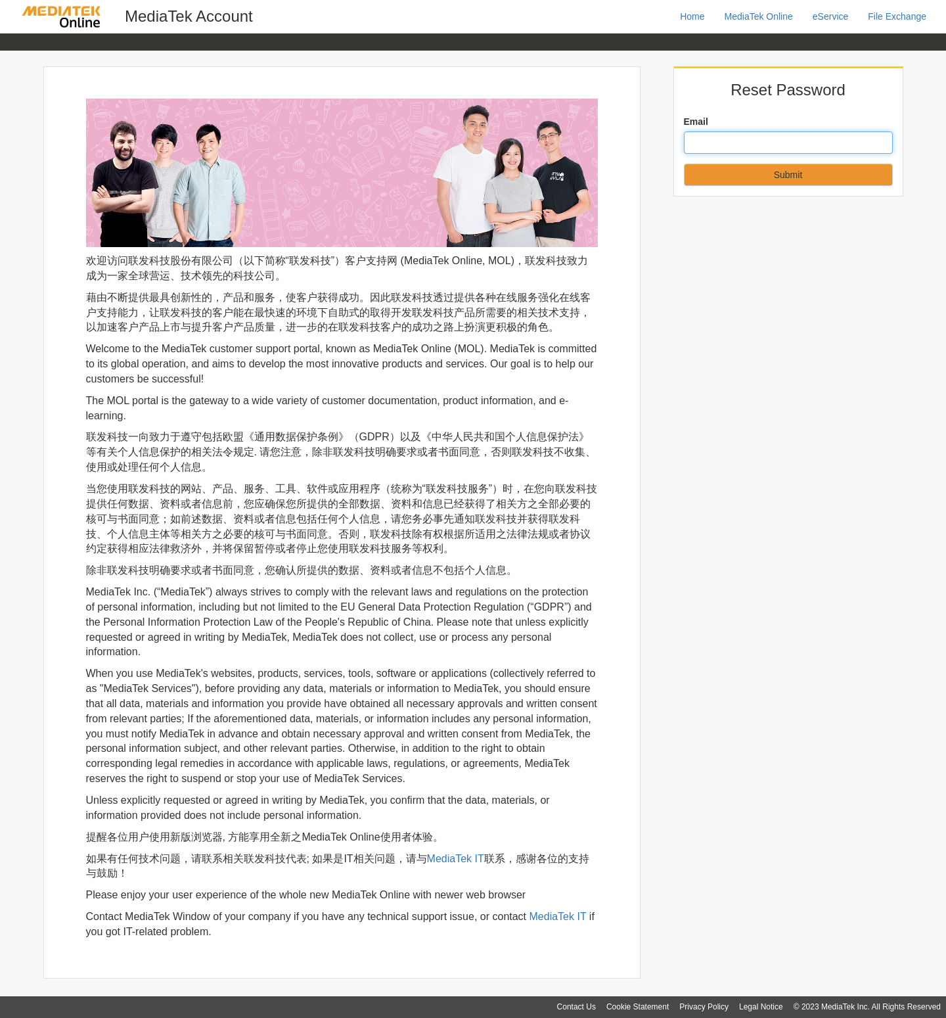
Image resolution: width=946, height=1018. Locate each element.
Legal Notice (761, 1006)
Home (692, 16)
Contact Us (576, 1006)
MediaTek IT (455, 858)
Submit (788, 175)
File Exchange (897, 16)
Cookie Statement (637, 1006)
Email (696, 121)
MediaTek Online (759, 16)
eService (830, 16)
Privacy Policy (704, 1006)
